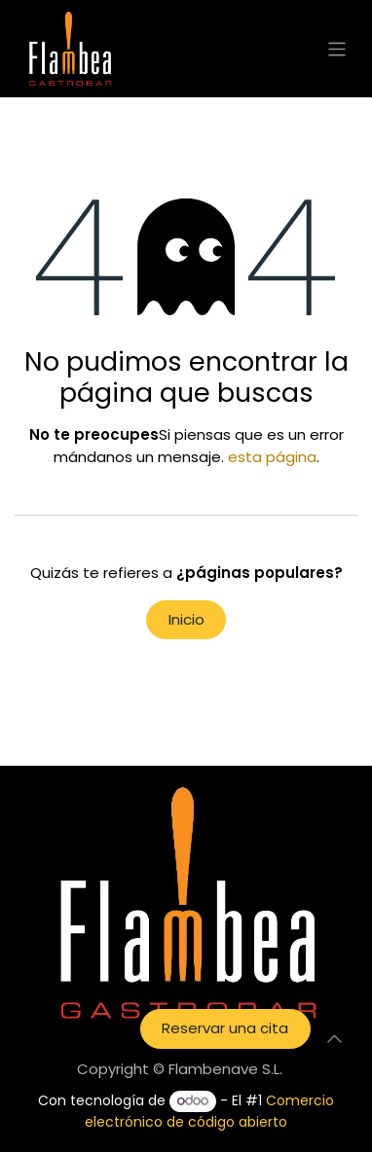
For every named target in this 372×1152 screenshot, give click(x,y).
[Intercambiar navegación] (337, 48)
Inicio (186, 619)
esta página (272, 457)
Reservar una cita (225, 1028)
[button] (334, 1039)
